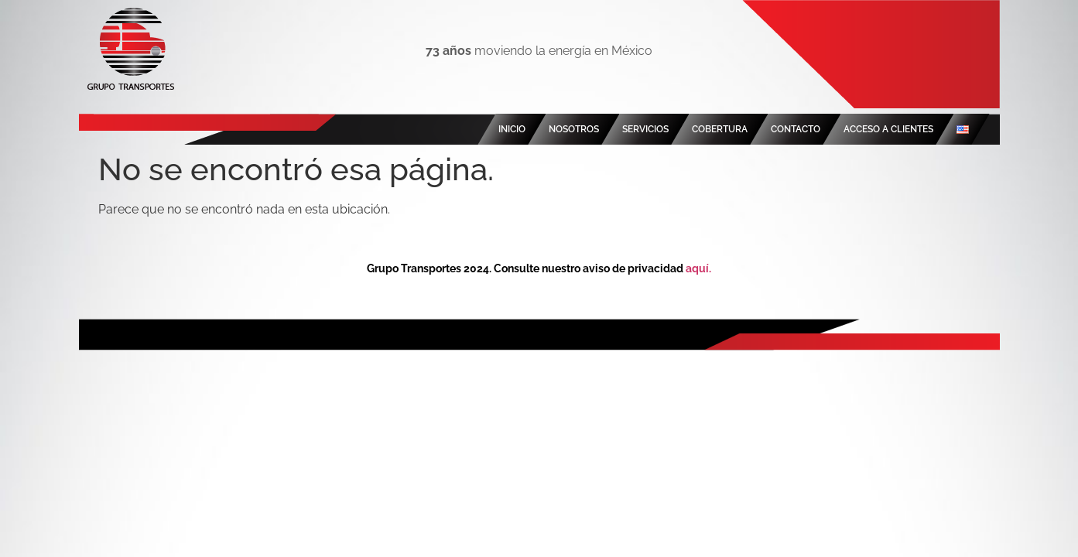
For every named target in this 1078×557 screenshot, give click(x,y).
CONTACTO (795, 129)
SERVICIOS (645, 129)
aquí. (698, 268)
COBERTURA (720, 129)
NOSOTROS (574, 129)
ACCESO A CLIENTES (888, 129)
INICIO (511, 129)
